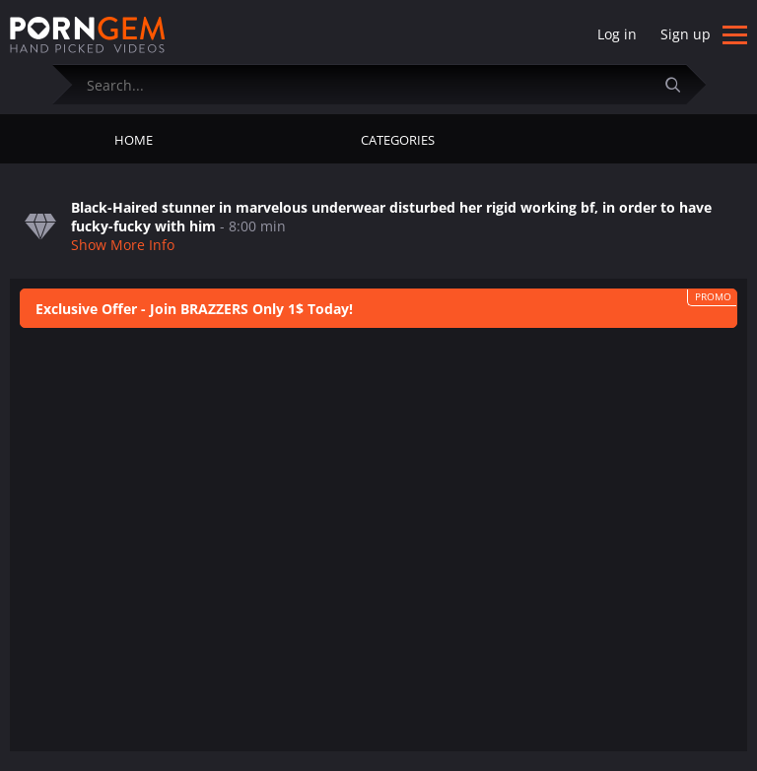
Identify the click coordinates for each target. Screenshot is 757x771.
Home (133, 140)
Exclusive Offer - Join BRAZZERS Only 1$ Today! (194, 308)
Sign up (685, 34)
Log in (617, 34)
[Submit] (681, 84)
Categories (398, 140)
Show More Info (122, 244)
